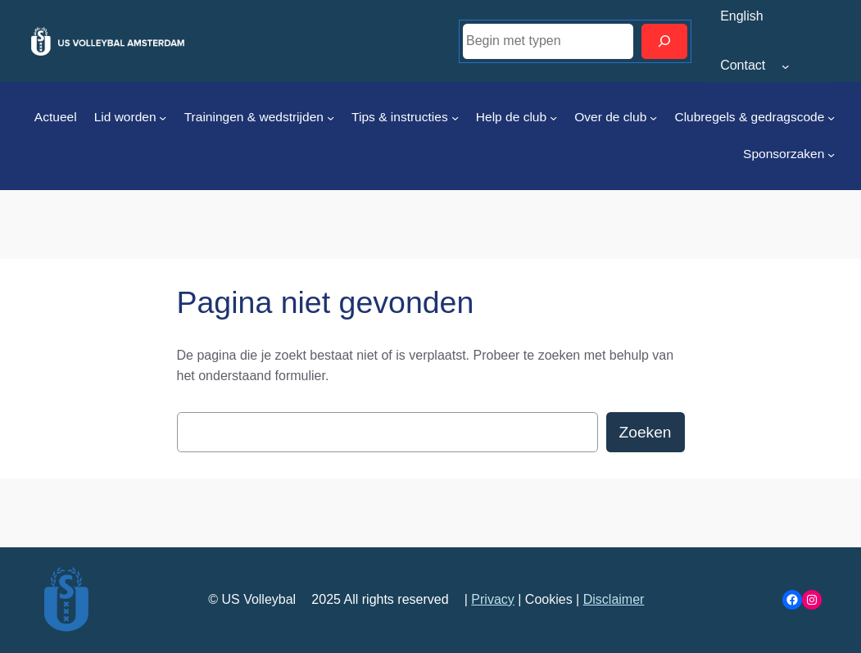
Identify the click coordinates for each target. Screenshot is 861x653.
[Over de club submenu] (653, 117)
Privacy (492, 599)
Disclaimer (614, 599)
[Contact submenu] (786, 66)
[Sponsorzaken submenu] (831, 154)
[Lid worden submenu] (162, 117)
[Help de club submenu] (553, 117)
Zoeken (645, 432)
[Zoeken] (664, 41)
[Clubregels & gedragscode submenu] (831, 117)
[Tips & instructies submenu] (455, 117)
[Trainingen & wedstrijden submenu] (330, 117)
